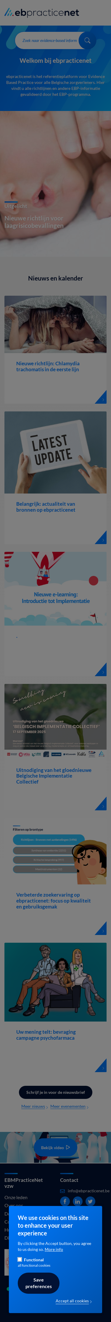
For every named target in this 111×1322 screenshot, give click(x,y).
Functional (34, 1260)
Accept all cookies (72, 1300)
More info (54, 1249)
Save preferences (38, 1283)
